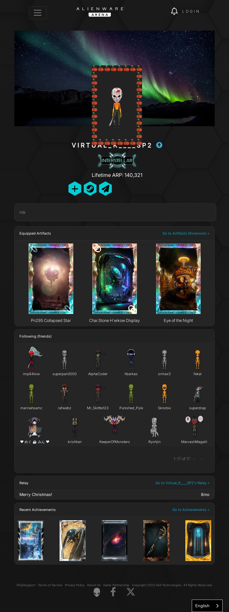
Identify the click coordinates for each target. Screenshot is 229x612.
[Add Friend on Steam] (90, 188)
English (202, 605)
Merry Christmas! (35, 494)
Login (191, 11)
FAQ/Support (26, 585)
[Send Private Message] (105, 188)
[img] (162, 11)
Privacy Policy (74, 585)
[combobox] (207, 606)
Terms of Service (50, 585)
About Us (94, 585)
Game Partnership (116, 585)
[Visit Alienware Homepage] (97, 592)
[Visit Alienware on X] (130, 592)
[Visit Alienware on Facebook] (113, 592)
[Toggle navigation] (38, 12)
